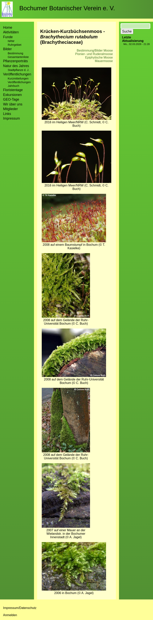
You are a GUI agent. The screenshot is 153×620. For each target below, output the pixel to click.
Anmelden (10, 615)
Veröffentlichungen (19, 82)
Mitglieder (10, 109)
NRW (11, 41)
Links (7, 114)
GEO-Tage (11, 99)
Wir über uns (12, 104)
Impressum (11, 118)
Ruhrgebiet (14, 44)
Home (7, 27)
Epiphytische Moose (99, 57)
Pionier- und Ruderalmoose (94, 54)
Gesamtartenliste (18, 57)
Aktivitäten (11, 32)
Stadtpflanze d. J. (18, 70)
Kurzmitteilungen (18, 78)
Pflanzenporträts (15, 61)
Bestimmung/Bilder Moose (95, 50)
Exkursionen (12, 95)
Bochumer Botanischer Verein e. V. (67, 8)
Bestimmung (15, 53)
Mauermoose (104, 61)
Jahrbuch (13, 85)
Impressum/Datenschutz (20, 608)
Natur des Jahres (16, 66)
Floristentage (13, 90)
